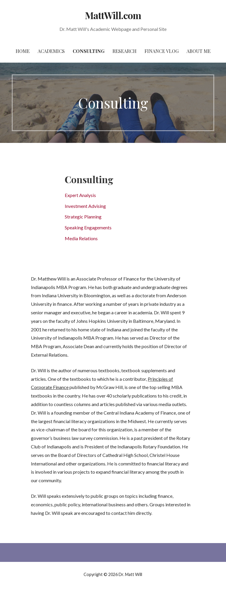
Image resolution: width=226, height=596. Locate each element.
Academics (51, 51)
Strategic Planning (83, 216)
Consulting (88, 51)
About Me (199, 51)
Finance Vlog (161, 51)
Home (23, 51)
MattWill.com (113, 15)
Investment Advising (85, 206)
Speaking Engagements (88, 227)
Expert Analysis (80, 195)
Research (124, 51)
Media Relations (81, 238)
